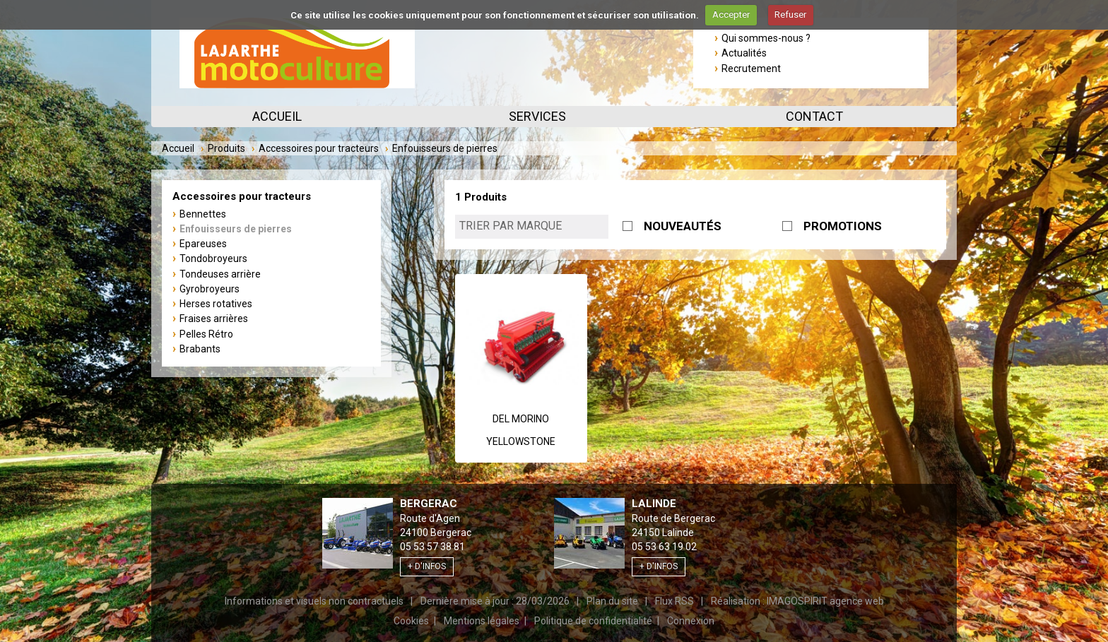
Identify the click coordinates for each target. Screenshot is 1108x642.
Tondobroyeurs (213, 258)
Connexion (690, 620)
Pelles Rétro (206, 334)
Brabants (199, 349)
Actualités (744, 53)
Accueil (277, 116)
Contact (814, 116)
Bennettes (202, 214)
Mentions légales (481, 620)
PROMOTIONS (842, 226)
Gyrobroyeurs (209, 289)
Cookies (411, 620)
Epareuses (203, 243)
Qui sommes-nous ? (766, 38)
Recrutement (751, 68)
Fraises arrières (213, 318)
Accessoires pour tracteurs (319, 148)
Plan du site (612, 601)
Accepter (731, 14)
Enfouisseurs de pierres (235, 228)
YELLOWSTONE (520, 441)
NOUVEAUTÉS (682, 226)
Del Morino (521, 418)
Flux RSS (674, 601)
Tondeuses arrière (220, 274)
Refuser (790, 14)
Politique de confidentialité (593, 620)
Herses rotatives (215, 303)
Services (537, 116)
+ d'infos (427, 566)
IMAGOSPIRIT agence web (825, 601)
